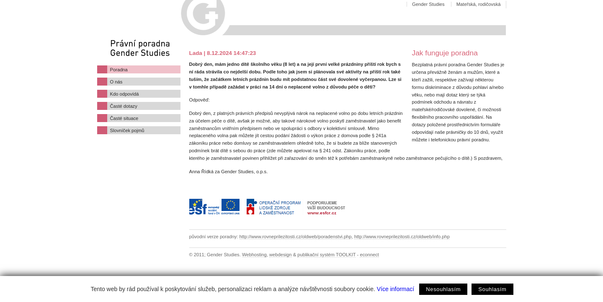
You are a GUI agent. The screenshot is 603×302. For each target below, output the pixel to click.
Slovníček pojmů (127, 130)
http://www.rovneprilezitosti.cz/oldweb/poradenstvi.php (296, 236)
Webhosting (254, 254)
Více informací (395, 289)
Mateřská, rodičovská (478, 4)
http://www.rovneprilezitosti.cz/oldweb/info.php (402, 236)
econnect (369, 254)
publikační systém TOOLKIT (326, 254)
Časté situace (124, 118)
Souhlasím (492, 289)
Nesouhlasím (443, 289)
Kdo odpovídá (124, 93)
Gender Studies (428, 4)
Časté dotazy (123, 106)
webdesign (280, 254)
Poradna (119, 69)
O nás (116, 81)
